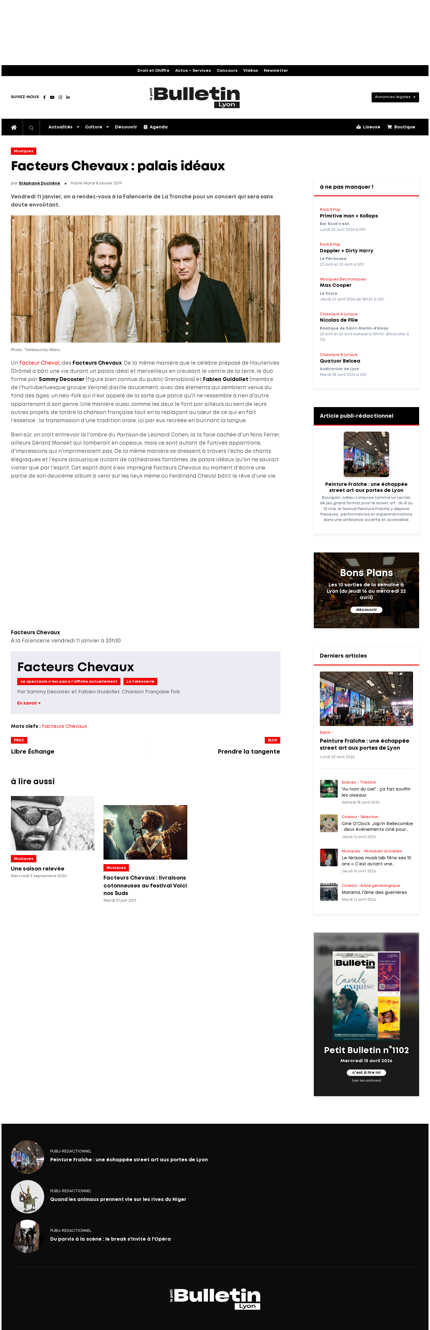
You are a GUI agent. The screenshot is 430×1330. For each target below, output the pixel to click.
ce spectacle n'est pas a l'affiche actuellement (68, 681)
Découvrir (126, 127)
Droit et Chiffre (153, 70)
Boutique (401, 127)
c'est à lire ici (366, 1072)
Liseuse (368, 127)
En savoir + (29, 703)
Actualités (60, 127)
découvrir (366, 610)
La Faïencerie (140, 681)
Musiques (23, 151)
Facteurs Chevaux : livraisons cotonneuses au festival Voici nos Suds (145, 886)
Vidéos (250, 70)
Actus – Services (193, 70)
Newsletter (276, 70)
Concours (227, 70)
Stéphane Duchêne (39, 183)
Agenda (156, 127)
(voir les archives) (366, 1080)
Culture (93, 127)
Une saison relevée (37, 869)
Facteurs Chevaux (75, 667)
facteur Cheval (39, 363)
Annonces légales (393, 97)
